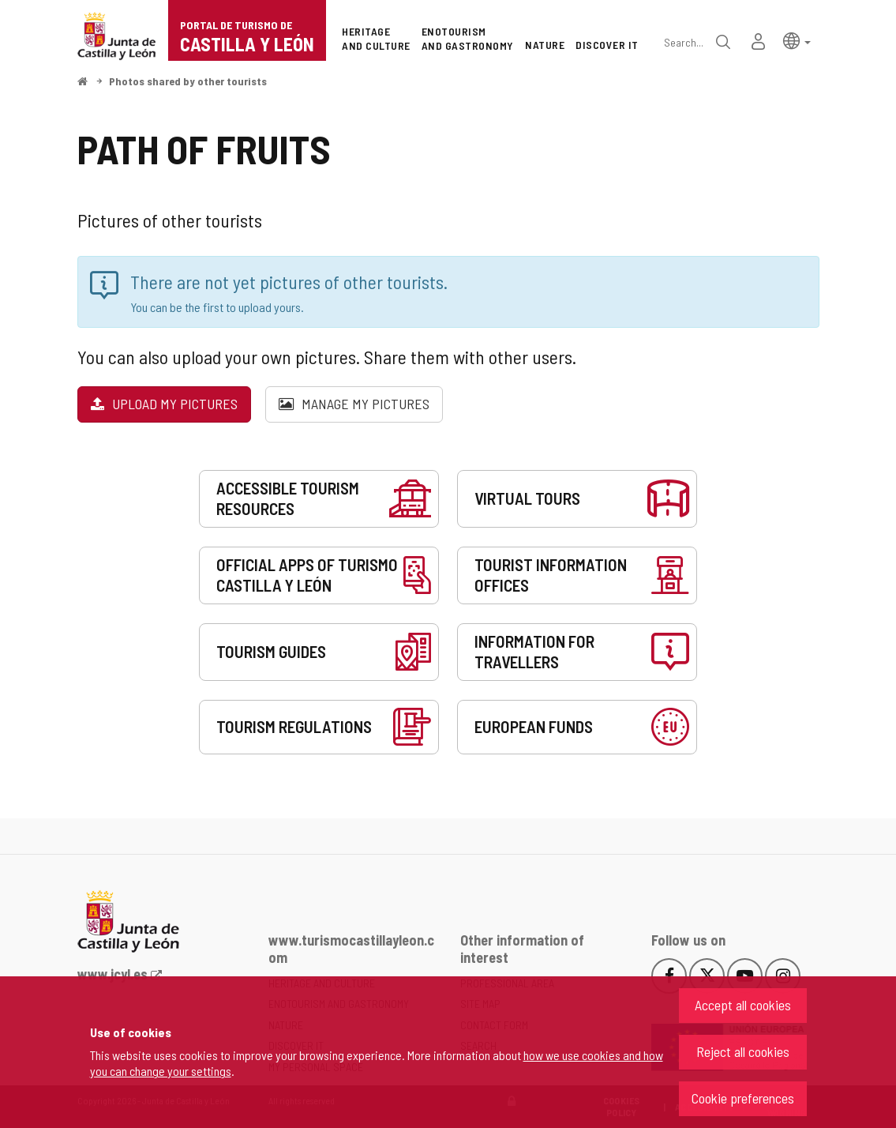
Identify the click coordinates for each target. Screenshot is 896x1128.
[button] (797, 40)
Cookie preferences (743, 1098)
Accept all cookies (743, 1004)
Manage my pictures (354, 403)
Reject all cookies (742, 1051)
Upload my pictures (164, 403)
